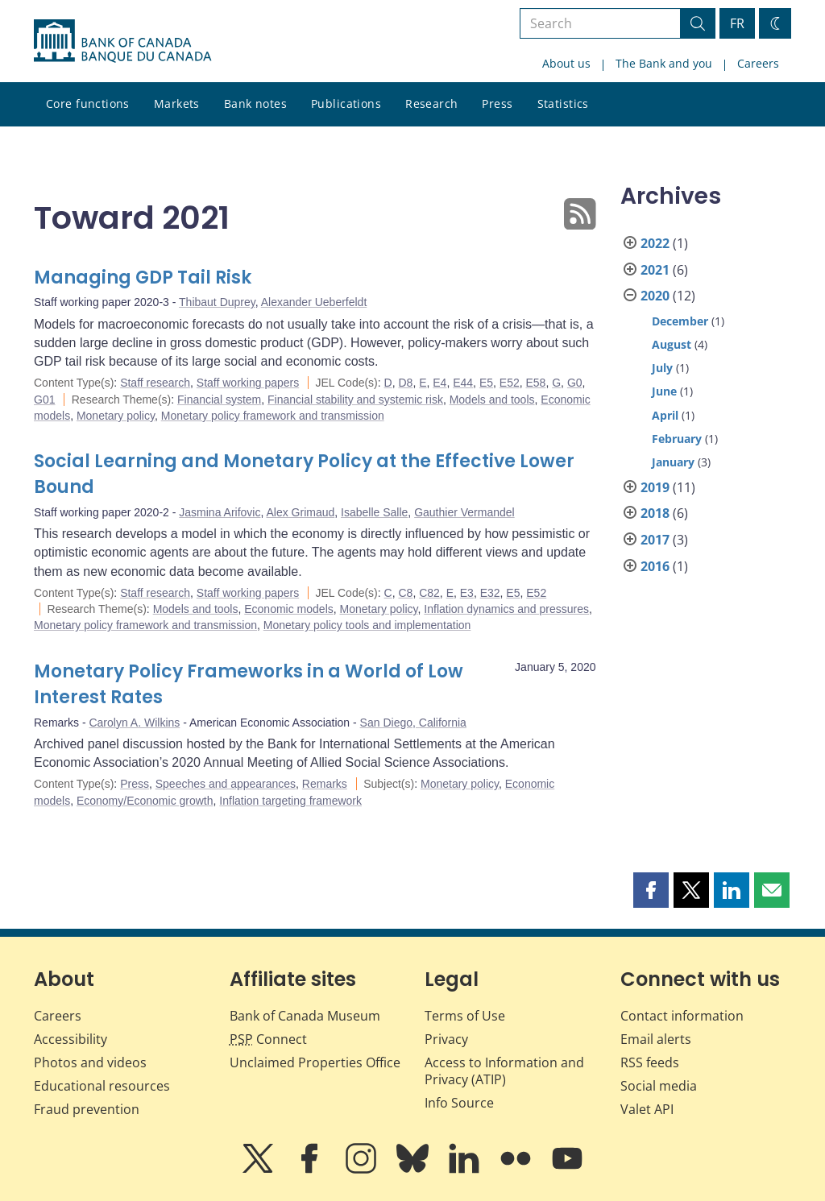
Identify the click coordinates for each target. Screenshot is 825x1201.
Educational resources (102, 1086)
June (664, 391)
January (673, 462)
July (662, 367)
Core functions (88, 103)
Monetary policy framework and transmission (272, 415)
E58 (536, 382)
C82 (429, 592)
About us (566, 63)
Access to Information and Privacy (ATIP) (504, 1071)
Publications (346, 103)
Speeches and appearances (225, 783)
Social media (658, 1086)
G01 (44, 399)
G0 (574, 382)
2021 (655, 270)
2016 (655, 566)
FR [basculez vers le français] (737, 23)
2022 (655, 243)
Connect (268, 1039)
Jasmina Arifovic (219, 512)
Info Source (459, 1103)
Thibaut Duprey (217, 302)
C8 (405, 592)
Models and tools (492, 399)
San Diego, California (413, 722)
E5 (486, 382)
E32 (490, 592)
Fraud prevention (86, 1109)
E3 (467, 592)
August (671, 344)
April (665, 415)
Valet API (647, 1109)
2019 (655, 487)
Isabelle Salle (374, 512)
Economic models (289, 609)
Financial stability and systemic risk (355, 399)
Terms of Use (465, 1016)
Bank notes (255, 103)
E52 (510, 382)
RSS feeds (649, 1062)
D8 (405, 382)
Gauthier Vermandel (464, 512)
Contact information (682, 1016)
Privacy (446, 1039)
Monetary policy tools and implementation (367, 625)
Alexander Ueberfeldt (314, 302)
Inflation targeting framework (290, 800)
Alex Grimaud (300, 512)
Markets (177, 103)
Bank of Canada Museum (305, 1016)
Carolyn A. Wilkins (134, 722)
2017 (655, 540)
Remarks (324, 783)
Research (431, 103)
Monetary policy (116, 415)
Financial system (219, 399)
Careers (758, 63)
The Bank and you (664, 63)
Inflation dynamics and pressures (506, 609)
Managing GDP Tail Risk (142, 277)
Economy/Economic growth (145, 800)
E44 (463, 382)
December (680, 321)
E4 (439, 382)
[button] (651, 890)
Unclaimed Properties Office (315, 1062)
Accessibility (70, 1039)
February (677, 438)
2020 (655, 295)
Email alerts (655, 1039)
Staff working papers (248, 382)
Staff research (155, 382)
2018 (655, 513)
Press (497, 103)
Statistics (563, 103)
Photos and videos (90, 1062)
